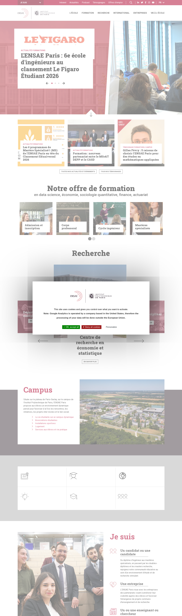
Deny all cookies (91, 327)
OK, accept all (71, 327)
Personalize (111, 327)
